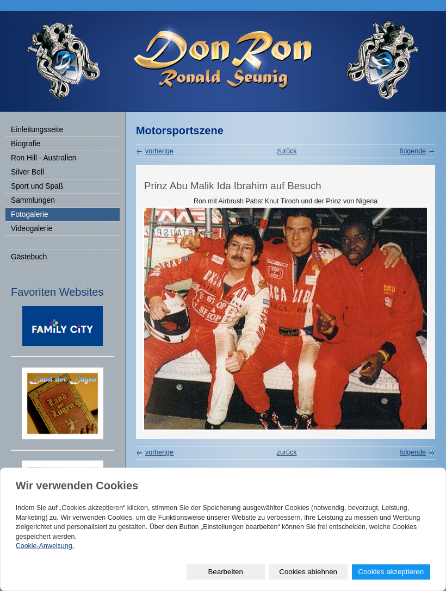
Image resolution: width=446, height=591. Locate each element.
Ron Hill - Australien (43, 158)
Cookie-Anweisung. (45, 546)
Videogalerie (31, 229)
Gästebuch (29, 257)
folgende (413, 151)
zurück (287, 151)
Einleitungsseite (37, 130)
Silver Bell (27, 172)
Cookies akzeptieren (391, 572)
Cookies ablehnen (308, 572)
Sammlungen (33, 200)
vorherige (159, 151)
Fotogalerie (29, 214)
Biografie (25, 144)
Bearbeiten (225, 572)
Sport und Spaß (37, 186)
